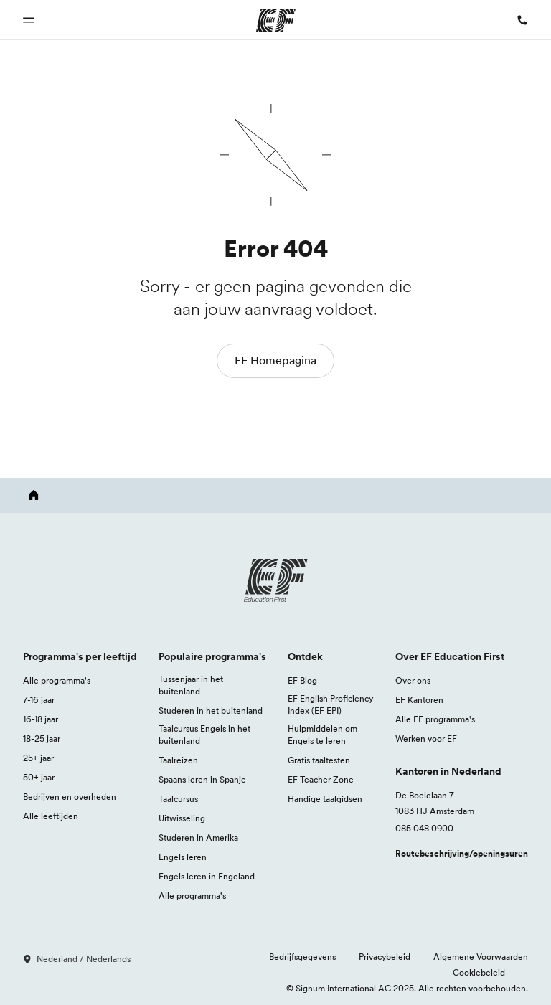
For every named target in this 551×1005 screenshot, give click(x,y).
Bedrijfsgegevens (302, 956)
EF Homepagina (275, 360)
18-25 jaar (41, 738)
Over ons (412, 680)
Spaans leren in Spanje (202, 779)
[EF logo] (275, 580)
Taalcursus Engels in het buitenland (204, 734)
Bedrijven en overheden (69, 797)
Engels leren (183, 857)
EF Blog (302, 680)
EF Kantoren (419, 700)
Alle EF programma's (435, 719)
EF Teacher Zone (321, 779)
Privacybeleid (384, 956)
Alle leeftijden (50, 816)
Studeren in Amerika (198, 837)
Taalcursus (178, 799)
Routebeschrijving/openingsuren (461, 853)
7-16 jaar (39, 700)
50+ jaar (39, 777)
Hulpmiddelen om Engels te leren (322, 734)
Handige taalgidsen (325, 799)
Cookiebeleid (479, 972)
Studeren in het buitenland (211, 710)
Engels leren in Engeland (207, 876)
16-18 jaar (40, 719)
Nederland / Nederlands (77, 959)
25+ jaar (38, 758)
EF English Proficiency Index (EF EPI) (330, 704)
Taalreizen (178, 760)
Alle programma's (56, 680)
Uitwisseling (182, 818)
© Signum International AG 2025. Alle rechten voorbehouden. (407, 988)
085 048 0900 (424, 828)
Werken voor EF (426, 738)
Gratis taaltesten (319, 760)
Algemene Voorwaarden (480, 956)
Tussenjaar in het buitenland (191, 685)
